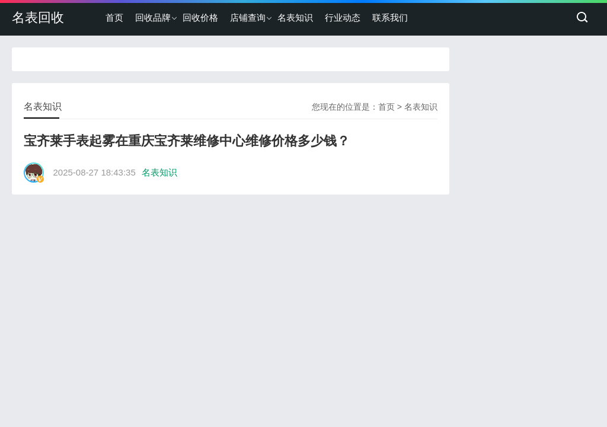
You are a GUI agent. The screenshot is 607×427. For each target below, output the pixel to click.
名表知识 (295, 17)
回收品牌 (153, 17)
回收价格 (200, 17)
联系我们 (390, 17)
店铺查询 (248, 17)
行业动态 (342, 17)
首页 (114, 17)
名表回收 (38, 17)
